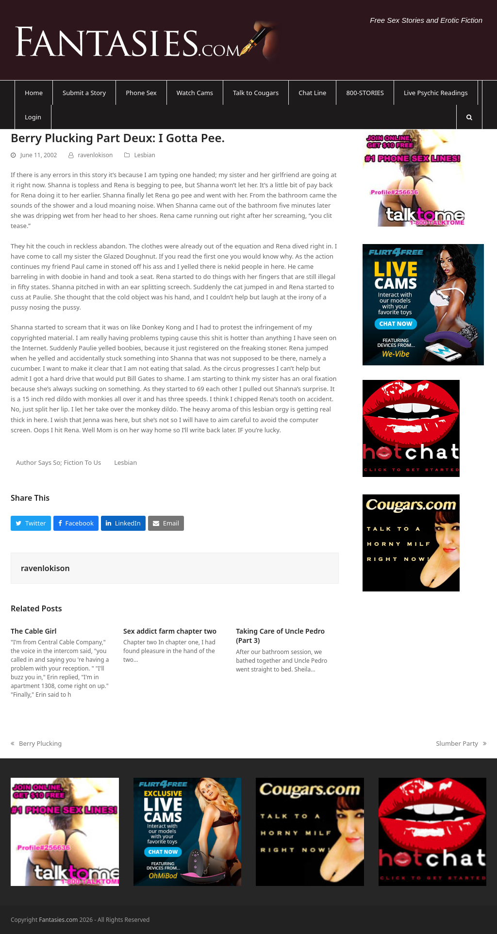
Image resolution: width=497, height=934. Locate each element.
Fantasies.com (58, 920)
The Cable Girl (34, 631)
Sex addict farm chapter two (169, 631)
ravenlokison (95, 155)
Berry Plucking (36, 744)
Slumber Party (461, 744)
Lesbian (144, 155)
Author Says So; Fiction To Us (58, 462)
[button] (469, 117)
